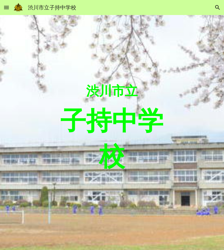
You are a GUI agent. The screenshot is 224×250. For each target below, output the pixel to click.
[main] (111, 132)
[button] (6, 7)
